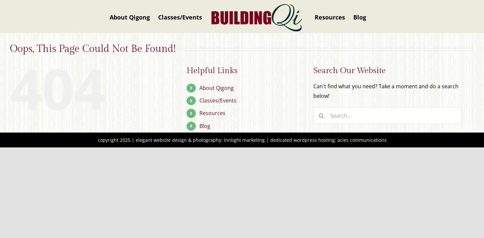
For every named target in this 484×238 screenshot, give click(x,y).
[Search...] (387, 115)
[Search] (321, 115)
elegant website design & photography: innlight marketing (200, 140)
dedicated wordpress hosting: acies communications (328, 140)
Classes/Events (217, 100)
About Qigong (216, 88)
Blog (204, 126)
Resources (212, 113)
